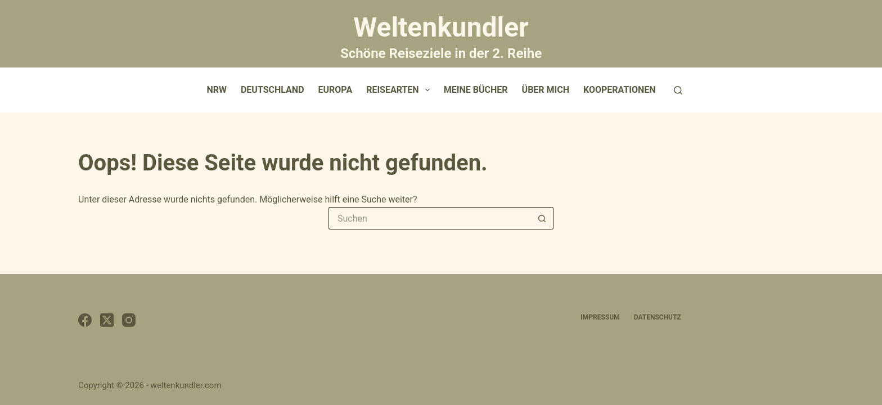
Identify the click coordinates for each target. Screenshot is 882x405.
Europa (335, 89)
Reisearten (400, 90)
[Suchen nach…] (429, 218)
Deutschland (272, 89)
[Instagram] (129, 320)
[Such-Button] (542, 218)
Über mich (545, 89)
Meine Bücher (476, 89)
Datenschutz (657, 317)
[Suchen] (678, 90)
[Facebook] (85, 320)
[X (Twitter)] (107, 320)
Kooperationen (619, 89)
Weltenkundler (441, 35)
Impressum (599, 317)
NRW (216, 89)
